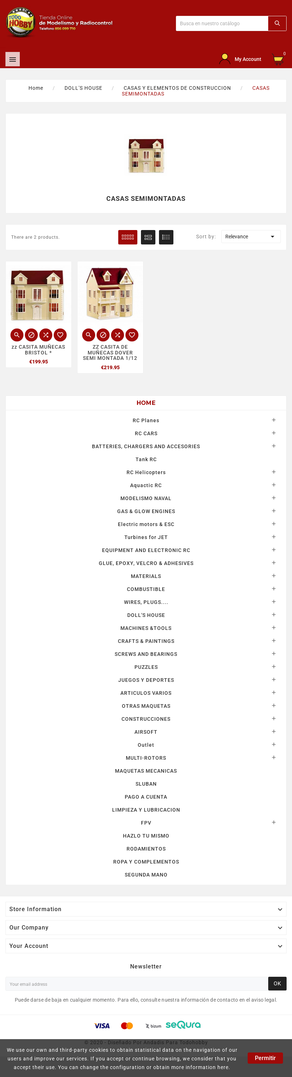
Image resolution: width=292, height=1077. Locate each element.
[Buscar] (222, 23)
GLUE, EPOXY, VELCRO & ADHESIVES (146, 563)
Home (146, 403)
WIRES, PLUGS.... (146, 602)
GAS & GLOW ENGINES (146, 511)
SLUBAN (146, 784)
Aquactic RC (146, 485)
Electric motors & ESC (146, 524)
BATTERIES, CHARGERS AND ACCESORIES (146, 446)
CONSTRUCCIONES (146, 719)
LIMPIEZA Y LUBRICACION (146, 810)
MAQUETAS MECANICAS (146, 771)
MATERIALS (146, 576)
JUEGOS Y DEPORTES (146, 680)
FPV (146, 823)
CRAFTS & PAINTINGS (146, 641)
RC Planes (146, 420)
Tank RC (146, 459)
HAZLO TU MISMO (146, 836)
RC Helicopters (146, 472)
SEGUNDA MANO (146, 875)
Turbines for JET (146, 537)
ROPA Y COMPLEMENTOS (146, 862)
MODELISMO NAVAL (146, 498)
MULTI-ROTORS (146, 758)
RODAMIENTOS (146, 849)
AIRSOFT (146, 732)
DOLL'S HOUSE (146, 615)
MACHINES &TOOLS (146, 628)
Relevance (250, 236)
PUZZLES (146, 667)
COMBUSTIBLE (146, 589)
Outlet (146, 745)
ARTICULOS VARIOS (146, 693)
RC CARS (146, 433)
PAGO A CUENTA (146, 797)
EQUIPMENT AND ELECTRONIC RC (146, 550)
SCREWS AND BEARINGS (146, 654)
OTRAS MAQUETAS (146, 706)
